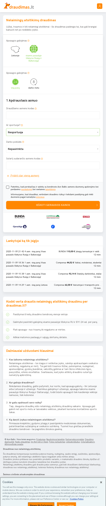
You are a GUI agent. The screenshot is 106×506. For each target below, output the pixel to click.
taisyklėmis (50, 189)
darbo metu (33, 82)
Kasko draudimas (22, 442)
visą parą (15, 82)
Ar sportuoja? (13, 125)
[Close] (101, 487)
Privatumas (40, 439)
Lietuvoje (15, 50)
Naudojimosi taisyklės (55, 439)
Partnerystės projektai (74, 439)
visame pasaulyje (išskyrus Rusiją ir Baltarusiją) (33, 53)
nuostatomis (26, 189)
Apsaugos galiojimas (16, 40)
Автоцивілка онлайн (14, 444)
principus (40, 197)
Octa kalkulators (88, 442)
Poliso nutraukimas (57, 442)
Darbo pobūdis (14, 142)
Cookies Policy (77, 504)
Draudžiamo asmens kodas (20, 108)
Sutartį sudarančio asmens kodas (23, 158)
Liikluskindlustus (73, 442)
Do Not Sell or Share (39, 442)
